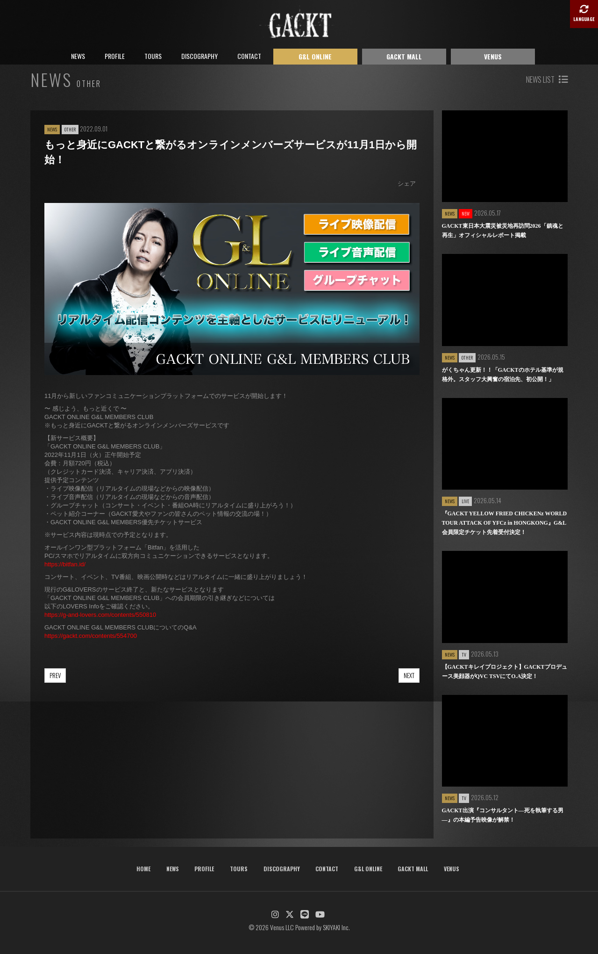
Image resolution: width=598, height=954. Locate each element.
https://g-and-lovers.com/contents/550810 (100, 614)
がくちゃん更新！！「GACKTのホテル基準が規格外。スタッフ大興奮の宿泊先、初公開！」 (502, 375)
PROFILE (115, 56)
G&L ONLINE (315, 56)
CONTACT (249, 56)
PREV (55, 675)
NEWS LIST (547, 79)
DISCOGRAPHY (199, 56)
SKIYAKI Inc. (336, 927)
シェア (407, 183)
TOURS (153, 56)
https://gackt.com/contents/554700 (90, 635)
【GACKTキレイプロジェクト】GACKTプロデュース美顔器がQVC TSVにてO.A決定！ (504, 671)
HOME (143, 869)
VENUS (493, 56)
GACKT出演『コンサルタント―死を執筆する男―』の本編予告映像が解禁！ (502, 815)
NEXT (409, 675)
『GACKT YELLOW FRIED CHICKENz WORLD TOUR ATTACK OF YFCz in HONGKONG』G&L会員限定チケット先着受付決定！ (504, 522)
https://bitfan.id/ (64, 564)
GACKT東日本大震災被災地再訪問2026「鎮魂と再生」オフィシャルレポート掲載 (502, 230)
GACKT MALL (404, 56)
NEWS (78, 56)
